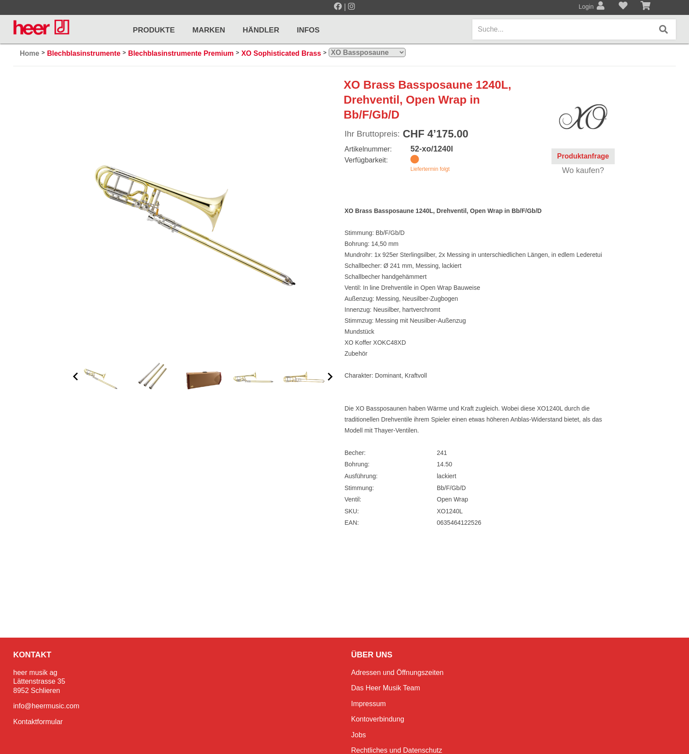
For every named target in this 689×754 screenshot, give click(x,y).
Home (29, 53)
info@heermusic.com (46, 706)
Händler (261, 30)
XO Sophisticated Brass (281, 53)
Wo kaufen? (583, 170)
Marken (208, 30)
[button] (75, 377)
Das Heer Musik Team (385, 688)
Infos (308, 30)
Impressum (368, 703)
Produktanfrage (583, 156)
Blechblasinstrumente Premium (181, 53)
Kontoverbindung (377, 719)
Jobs (358, 735)
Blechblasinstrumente (83, 53)
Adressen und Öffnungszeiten (397, 672)
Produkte (153, 30)
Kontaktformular (38, 721)
